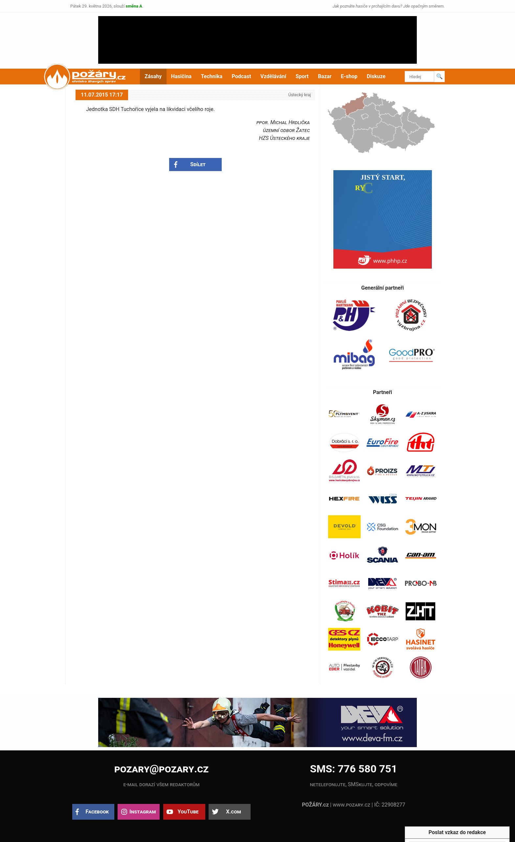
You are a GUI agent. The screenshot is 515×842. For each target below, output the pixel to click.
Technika (211, 76)
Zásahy (153, 76)
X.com (233, 812)
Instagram (142, 812)
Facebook (97, 812)
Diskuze (376, 76)
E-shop (349, 76)
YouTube (188, 812)
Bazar (324, 76)
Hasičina (181, 76)
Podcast (241, 76)
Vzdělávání (273, 76)
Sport (302, 76)
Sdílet (198, 164)
